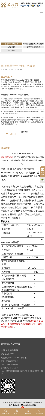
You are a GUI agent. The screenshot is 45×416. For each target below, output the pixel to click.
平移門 (23, 33)
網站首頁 (15, 29)
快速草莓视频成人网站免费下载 (33, 44)
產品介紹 (24, 29)
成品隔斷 (11, 47)
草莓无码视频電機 (33, 47)
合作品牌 (11, 50)
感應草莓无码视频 (37, 29)
